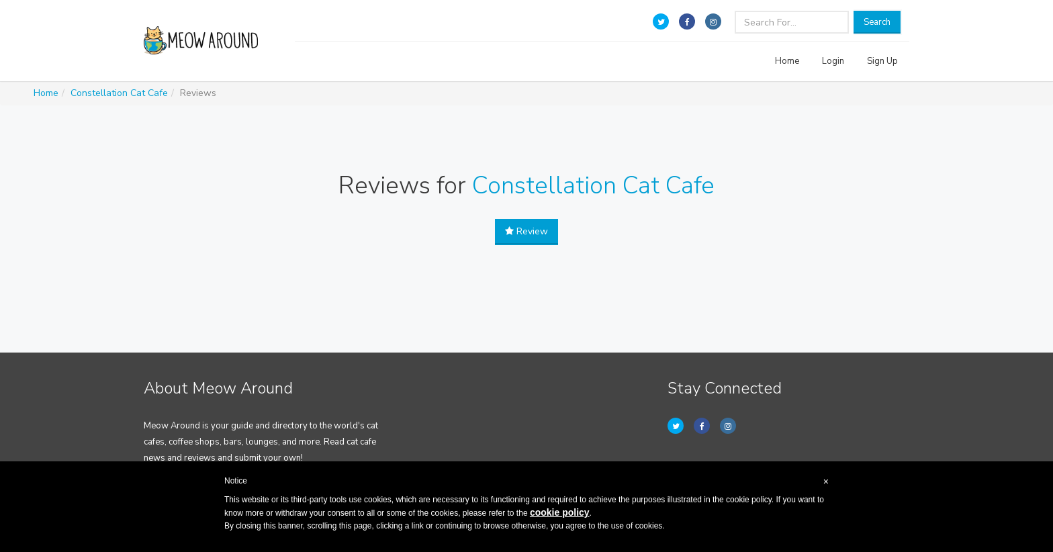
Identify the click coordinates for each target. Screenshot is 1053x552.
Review (526, 231)
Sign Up (882, 61)
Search (877, 22)
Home (787, 61)
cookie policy (560, 512)
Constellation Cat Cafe (119, 93)
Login (833, 61)
